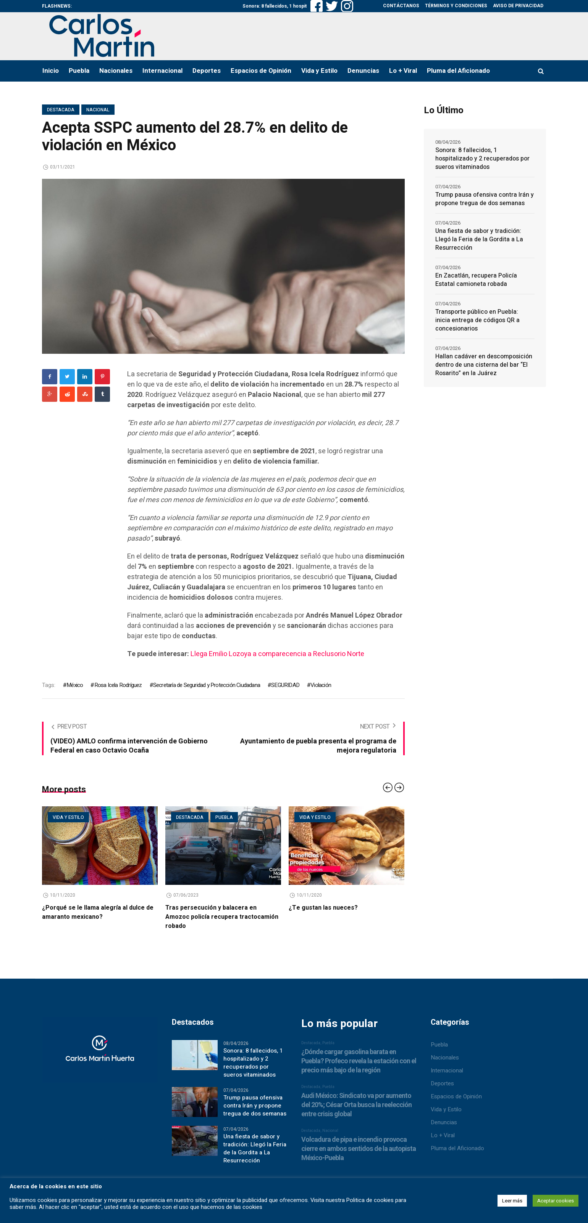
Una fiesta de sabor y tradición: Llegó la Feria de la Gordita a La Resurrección (479, 239)
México (74, 685)
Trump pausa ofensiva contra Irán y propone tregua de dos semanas (484, 199)
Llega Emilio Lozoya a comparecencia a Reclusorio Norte (277, 654)
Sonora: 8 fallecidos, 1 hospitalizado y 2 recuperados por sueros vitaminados (482, 159)
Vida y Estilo (446, 1109)
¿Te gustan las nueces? (323, 907)
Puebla (224, 817)
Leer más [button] (512, 1200)
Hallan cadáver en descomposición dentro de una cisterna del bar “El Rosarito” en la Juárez (483, 365)
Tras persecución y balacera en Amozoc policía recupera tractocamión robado (221, 917)
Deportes (442, 1083)
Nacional (98, 109)
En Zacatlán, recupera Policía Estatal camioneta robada (476, 280)
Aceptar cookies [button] (555, 1200)
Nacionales (445, 1057)
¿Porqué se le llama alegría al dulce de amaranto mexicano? (97, 912)
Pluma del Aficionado (457, 1148)
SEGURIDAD (285, 685)
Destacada (60, 109)
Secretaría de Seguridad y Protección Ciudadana (206, 685)
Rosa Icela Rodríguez (118, 685)
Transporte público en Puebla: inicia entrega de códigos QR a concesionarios (477, 320)
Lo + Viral (443, 1135)
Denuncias (444, 1122)
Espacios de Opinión (456, 1096)
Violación (320, 685)
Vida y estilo (68, 817)
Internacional (447, 1070)
